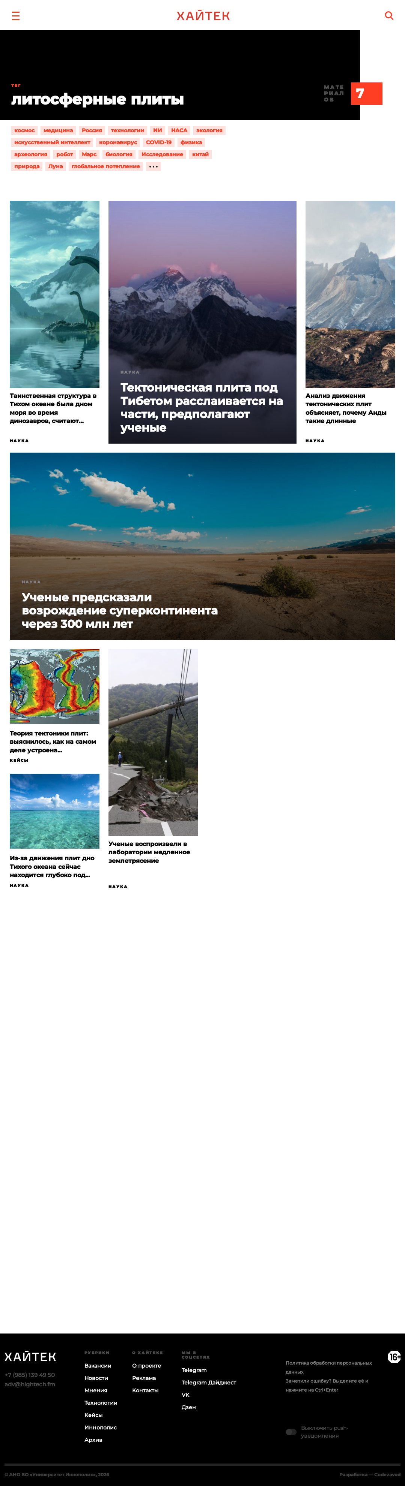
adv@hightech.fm (30, 1384)
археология (30, 154)
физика (191, 142)
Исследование (162, 154)
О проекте (146, 1365)
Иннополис (100, 1427)
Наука (19, 440)
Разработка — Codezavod (369, 1474)
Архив (93, 1440)
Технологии (100, 1402)
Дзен (189, 1407)
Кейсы (19, 760)
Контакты (145, 1390)
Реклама (144, 1378)
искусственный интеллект (52, 142)
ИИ (157, 130)
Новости (96, 1378)
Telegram (194, 1370)
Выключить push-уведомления (324, 1432)
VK (185, 1395)
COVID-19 (159, 142)
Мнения (95, 1390)
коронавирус (118, 142)
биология (118, 154)
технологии (127, 130)
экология (209, 130)
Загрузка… (202, 1141)
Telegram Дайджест (209, 1382)
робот (64, 154)
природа (26, 166)
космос (24, 130)
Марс (89, 154)
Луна (55, 166)
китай (200, 154)
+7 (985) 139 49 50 (30, 1374)
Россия (92, 130)
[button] (15, 15)
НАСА (179, 130)
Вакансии (97, 1365)
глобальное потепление (106, 166)
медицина (58, 130)
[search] (389, 15)
